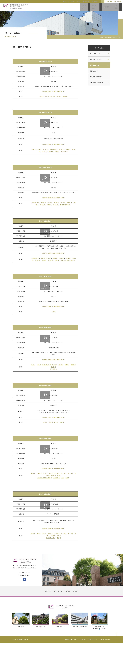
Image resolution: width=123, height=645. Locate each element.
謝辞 (68, 478)
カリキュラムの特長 (94, 53)
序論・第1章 (47, 365)
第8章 (50, 205)
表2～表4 (65, 151)
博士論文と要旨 (93, 65)
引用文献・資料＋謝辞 (68, 260)
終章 (57, 260)
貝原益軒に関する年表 (45, 478)
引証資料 (57, 478)
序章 (43, 258)
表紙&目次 (36, 202)
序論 (51, 473)
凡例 (51, 422)
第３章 (71, 473)
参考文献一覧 (51, 538)
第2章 (60, 96)
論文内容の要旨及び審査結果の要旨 (54, 91)
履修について (92, 71)
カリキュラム (97, 48)
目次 (47, 96)
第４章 (71, 533)
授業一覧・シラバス (94, 59)
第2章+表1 (54, 149)
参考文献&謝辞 (65, 205)
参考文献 (54, 369)
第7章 (52, 151)
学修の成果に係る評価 (94, 82)
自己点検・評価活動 (94, 77)
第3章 (66, 96)
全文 (54, 311)
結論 (58, 151)
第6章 (45, 151)
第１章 (58, 473)
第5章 (70, 202)
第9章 (56, 205)
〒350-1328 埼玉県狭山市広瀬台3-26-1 (26, 567)
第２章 (65, 473)
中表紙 (40, 473)
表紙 (42, 96)
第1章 (53, 96)
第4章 (69, 149)
